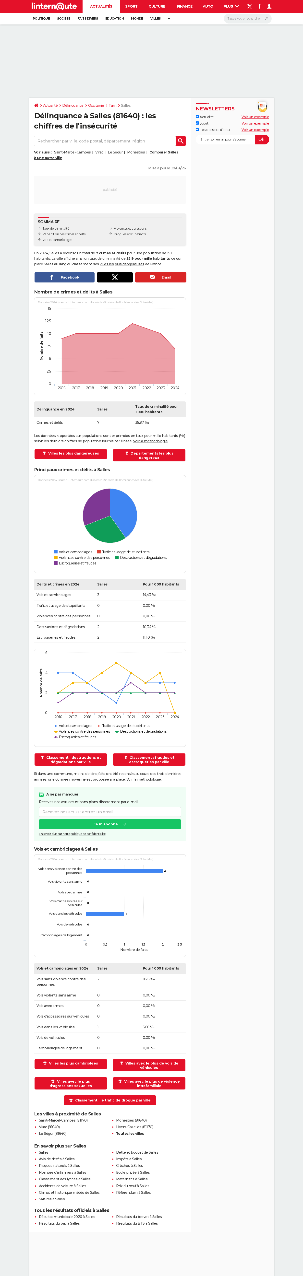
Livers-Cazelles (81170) (134, 1127)
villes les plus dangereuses (122, 264)
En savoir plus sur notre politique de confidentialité (72, 834)
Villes (155, 18)
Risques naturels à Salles (59, 1165)
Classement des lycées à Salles (65, 1179)
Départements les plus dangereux (151, 455)
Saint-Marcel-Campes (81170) (63, 1120)
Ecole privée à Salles (133, 1172)
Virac (99, 152)
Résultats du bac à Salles (59, 1223)
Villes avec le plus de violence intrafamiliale (151, 1083)
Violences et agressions (130, 228)
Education (114, 18)
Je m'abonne (106, 824)
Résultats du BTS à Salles (137, 1223)
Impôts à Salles (129, 1159)
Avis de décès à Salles (57, 1159)
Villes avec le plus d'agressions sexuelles (70, 1083)
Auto (208, 6)
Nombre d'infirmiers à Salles (62, 1172)
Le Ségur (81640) (52, 1133)
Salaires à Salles (52, 1199)
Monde (137, 18)
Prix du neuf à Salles (132, 1186)
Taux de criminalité (56, 228)
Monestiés (136, 152)
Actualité (50, 105)
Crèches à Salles (129, 1165)
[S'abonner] (232, 139)
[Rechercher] (248, 18)
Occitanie (96, 105)
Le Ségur (115, 152)
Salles (43, 1152)
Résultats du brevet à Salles (139, 1217)
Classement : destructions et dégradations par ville (73, 759)
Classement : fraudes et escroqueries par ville (151, 759)
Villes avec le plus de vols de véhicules (151, 1065)
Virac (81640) (49, 1127)
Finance (185, 6)
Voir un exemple (255, 117)
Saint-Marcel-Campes (72, 152)
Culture (157, 6)
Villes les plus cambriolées (73, 1063)
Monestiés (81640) (131, 1120)
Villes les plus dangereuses (73, 453)
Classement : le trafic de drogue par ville (113, 1100)
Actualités (101, 6)
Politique (41, 18)
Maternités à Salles (132, 1179)
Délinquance (73, 105)
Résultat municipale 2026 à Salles (67, 1217)
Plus (231, 6)
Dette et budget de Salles (137, 1152)
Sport (131, 6)
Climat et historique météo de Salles (69, 1192)
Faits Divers (88, 18)
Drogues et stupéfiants (130, 234)
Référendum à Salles (133, 1192)
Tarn (112, 105)
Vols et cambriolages (57, 240)
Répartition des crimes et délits (64, 234)
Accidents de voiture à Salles (62, 1186)
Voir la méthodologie (150, 441)
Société (63, 18)
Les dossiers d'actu (213, 130)
